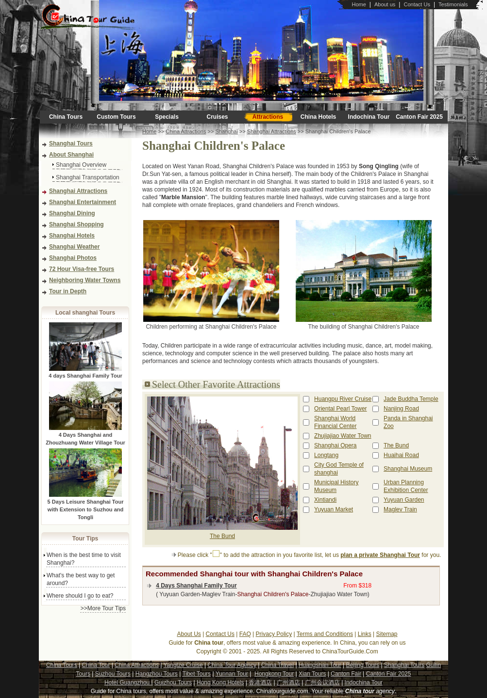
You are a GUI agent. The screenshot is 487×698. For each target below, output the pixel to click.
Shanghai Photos (73, 257)
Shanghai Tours (71, 143)
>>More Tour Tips (103, 608)
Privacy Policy (274, 634)
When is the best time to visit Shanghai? (84, 559)
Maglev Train (400, 509)
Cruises (217, 116)
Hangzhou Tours (156, 673)
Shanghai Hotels (72, 235)
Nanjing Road (401, 408)
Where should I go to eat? (80, 595)
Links (364, 634)
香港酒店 (260, 682)
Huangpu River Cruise (342, 399)
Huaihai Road (401, 455)
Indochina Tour (369, 116)
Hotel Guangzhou (127, 682)
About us (384, 4)
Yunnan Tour (232, 673)
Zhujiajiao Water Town (342, 435)
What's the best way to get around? (81, 579)
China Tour (96, 665)
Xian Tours (312, 673)
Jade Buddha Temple (411, 399)
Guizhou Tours (173, 682)
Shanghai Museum (408, 468)
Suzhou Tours (113, 673)
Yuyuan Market (333, 509)
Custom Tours (116, 116)
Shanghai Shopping (76, 224)
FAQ (245, 634)
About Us (189, 634)
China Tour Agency (231, 665)
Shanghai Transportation (87, 177)
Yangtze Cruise (182, 665)
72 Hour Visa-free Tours (81, 269)
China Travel (277, 665)
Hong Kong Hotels (220, 682)
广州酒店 (288, 682)
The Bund (222, 536)
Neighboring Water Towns (84, 280)
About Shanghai (71, 154)
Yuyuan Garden (404, 499)
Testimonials (453, 4)
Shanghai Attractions (78, 191)
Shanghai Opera (335, 445)
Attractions (267, 116)
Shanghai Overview (81, 164)
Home (359, 4)
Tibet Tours (196, 673)
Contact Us (416, 4)
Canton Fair (346, 673)
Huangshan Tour (320, 665)
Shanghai (226, 131)
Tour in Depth (67, 291)
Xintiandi (325, 499)
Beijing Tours (362, 665)
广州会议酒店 (322, 682)
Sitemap (387, 634)
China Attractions (186, 131)
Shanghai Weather (74, 246)
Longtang (326, 455)
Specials (167, 116)
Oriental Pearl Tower (340, 408)
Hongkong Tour (274, 673)
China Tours (66, 116)
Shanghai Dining (72, 213)
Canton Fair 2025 (419, 116)
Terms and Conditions (325, 634)
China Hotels (318, 116)
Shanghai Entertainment (82, 202)
